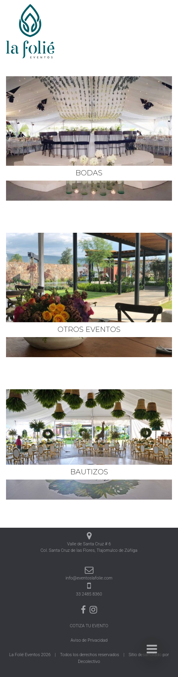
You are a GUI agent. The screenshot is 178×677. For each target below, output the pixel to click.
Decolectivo (89, 661)
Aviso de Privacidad (89, 640)
